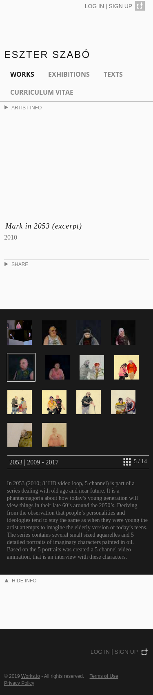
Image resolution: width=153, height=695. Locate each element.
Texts (113, 74)
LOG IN (94, 6)
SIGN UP (121, 6)
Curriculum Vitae (41, 92)
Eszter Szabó (47, 54)
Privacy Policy (19, 683)
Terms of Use (104, 676)
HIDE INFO (20, 581)
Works (22, 74)
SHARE (16, 264)
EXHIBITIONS (69, 74)
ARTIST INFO (23, 108)
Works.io (30, 676)
